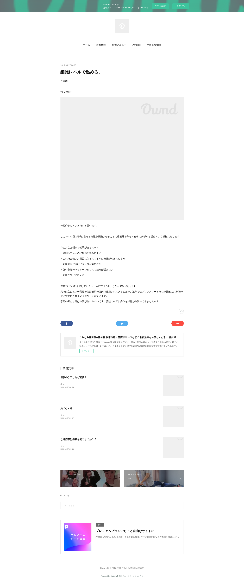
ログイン (180, 6)
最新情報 (101, 44)
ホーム (86, 44)
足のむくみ (66, 408)
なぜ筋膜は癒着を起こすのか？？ (78, 439)
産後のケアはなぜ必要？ (73, 377)
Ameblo (137, 44)
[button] (86, 45)
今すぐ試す (160, 6)
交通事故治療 (154, 44)
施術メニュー (119, 44)
